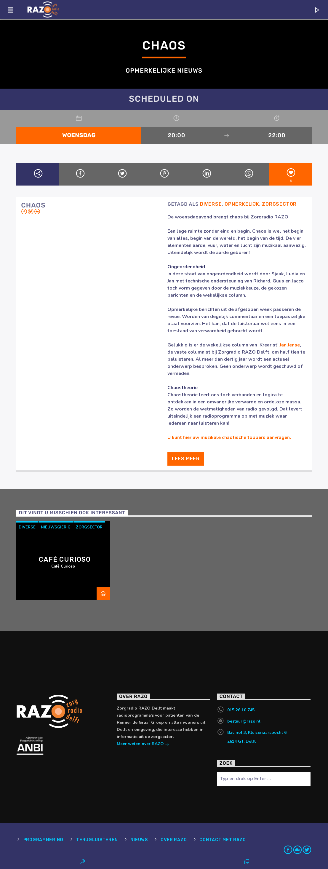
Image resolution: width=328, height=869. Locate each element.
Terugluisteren (97, 839)
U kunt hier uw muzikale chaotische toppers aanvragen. (229, 437)
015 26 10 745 (241, 710)
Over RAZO (174, 839)
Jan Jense (290, 345)
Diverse (211, 204)
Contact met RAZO (222, 839)
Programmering (43, 839)
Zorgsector (279, 204)
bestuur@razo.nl (243, 721)
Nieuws (139, 839)
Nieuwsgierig (56, 527)
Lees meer (186, 458)
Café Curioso (65, 559)
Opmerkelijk (242, 204)
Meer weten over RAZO (143, 744)
